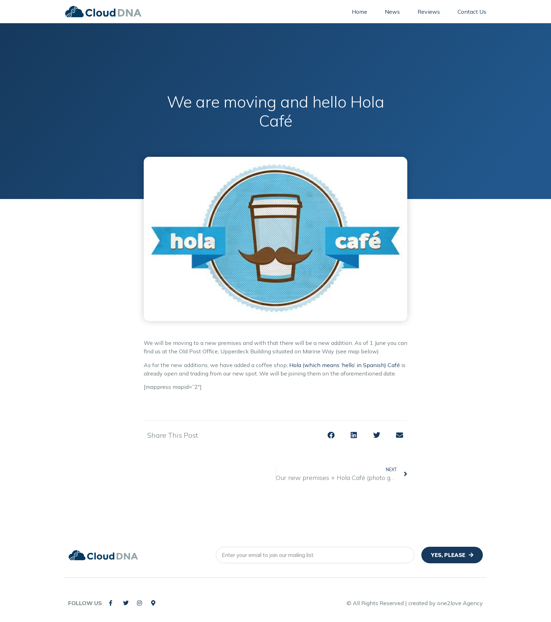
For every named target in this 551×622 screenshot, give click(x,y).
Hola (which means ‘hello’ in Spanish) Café (344, 364)
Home (359, 11)
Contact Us (472, 11)
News (392, 11)
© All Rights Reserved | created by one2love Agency (414, 603)
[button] (331, 435)
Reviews (428, 11)
